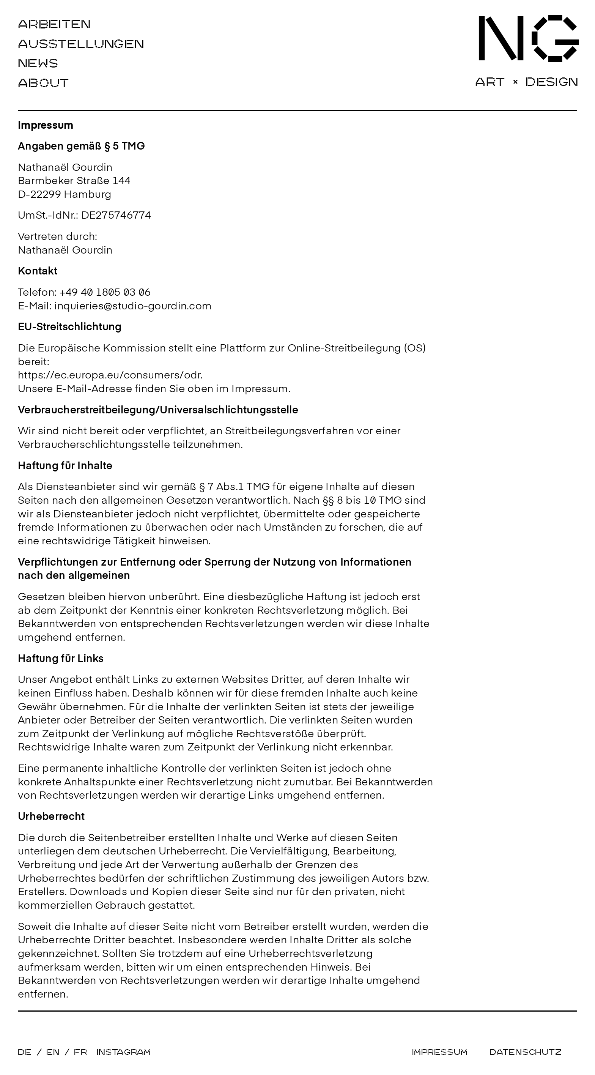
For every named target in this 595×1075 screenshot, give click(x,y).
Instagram (124, 1052)
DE (25, 1052)
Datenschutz (526, 1052)
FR (81, 1052)
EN (53, 1052)
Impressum (440, 1052)
